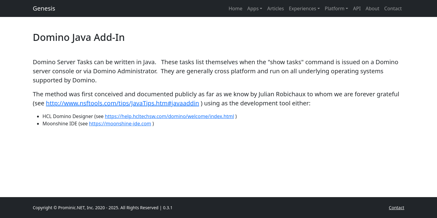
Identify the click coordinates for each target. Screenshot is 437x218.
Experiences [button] (302, 8)
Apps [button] (253, 8)
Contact (393, 8)
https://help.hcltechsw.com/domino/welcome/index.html (169, 116)
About (372, 8)
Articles (275, 8)
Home (235, 8)
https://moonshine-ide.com (120, 123)
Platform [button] (334, 8)
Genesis (44, 8)
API (357, 8)
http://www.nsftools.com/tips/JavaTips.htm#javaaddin (122, 103)
